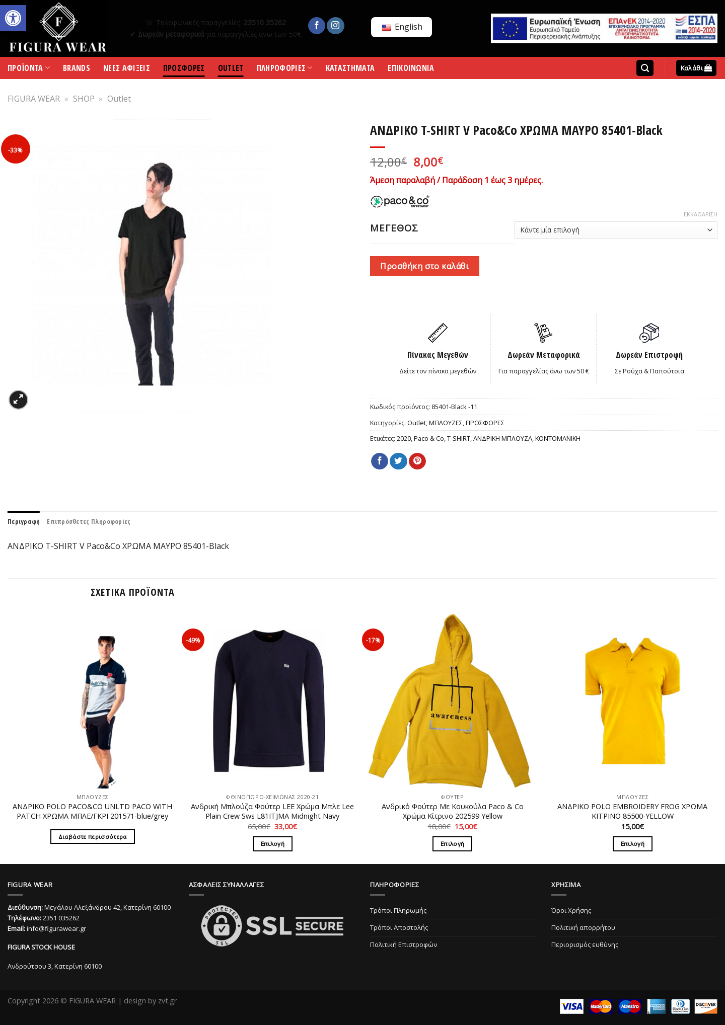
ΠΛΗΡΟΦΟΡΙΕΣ (285, 70)
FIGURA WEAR (34, 98)
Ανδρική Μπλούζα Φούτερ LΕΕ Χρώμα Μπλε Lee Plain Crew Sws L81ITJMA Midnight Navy (272, 811)
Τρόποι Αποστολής (399, 927)
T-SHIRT (458, 438)
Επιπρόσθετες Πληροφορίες (88, 521)
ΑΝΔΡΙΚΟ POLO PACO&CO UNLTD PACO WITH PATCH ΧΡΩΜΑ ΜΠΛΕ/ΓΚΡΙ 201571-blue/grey (92, 811)
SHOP (84, 98)
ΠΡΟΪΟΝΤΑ (29, 70)
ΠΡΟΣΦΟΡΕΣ (184, 69)
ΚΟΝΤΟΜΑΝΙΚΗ (558, 438)
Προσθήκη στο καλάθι (424, 266)
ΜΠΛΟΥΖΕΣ (446, 422)
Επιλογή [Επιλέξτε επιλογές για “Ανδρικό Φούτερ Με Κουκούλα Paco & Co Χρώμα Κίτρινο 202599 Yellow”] (452, 843)
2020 (404, 438)
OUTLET (231, 69)
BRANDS (76, 69)
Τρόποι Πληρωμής (398, 910)
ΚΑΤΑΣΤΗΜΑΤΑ (350, 69)
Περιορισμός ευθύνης (584, 944)
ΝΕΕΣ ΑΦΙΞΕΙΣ (126, 69)
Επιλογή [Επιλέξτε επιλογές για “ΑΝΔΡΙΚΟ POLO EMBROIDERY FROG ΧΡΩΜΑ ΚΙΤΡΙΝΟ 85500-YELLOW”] (632, 843)
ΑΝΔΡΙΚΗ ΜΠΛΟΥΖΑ (502, 438)
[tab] (24, 521)
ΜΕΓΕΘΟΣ (394, 228)
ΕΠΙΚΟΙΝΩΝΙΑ (411, 69)
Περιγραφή (24, 521)
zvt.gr (167, 1000)
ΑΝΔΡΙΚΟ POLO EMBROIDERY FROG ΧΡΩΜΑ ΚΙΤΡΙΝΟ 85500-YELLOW (632, 811)
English (402, 26)
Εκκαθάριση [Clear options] (700, 214)
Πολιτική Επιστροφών (403, 944)
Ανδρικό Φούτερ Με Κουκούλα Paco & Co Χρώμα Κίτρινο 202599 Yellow (453, 811)
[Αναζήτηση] (645, 68)
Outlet (119, 98)
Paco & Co (429, 438)
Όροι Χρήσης (571, 910)
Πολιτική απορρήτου (583, 927)
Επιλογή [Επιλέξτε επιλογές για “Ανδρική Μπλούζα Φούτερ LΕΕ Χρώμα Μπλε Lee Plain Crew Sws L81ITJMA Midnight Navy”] (272, 843)
